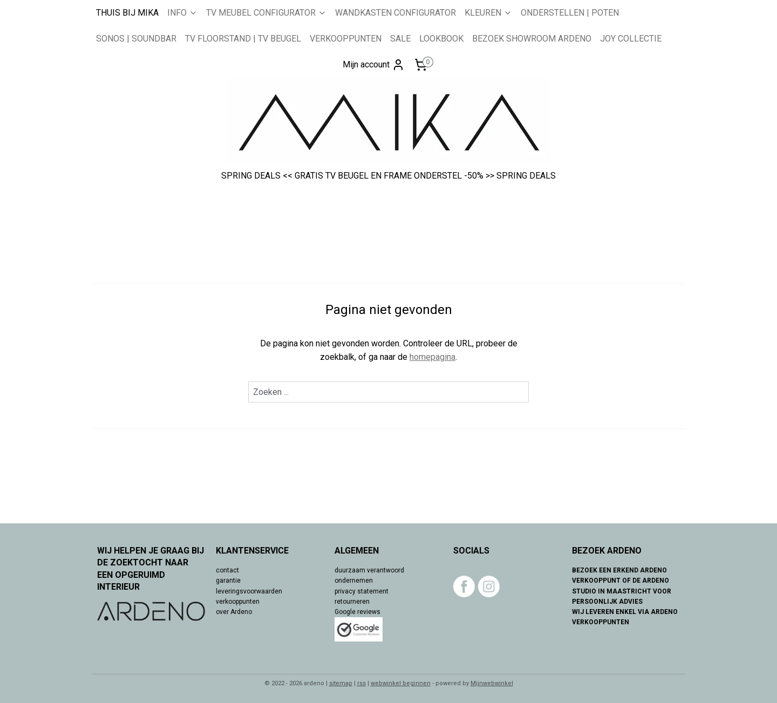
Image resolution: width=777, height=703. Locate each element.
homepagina (432, 357)
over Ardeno (234, 612)
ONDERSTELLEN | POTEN (570, 13)
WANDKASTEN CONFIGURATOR (395, 13)
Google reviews (357, 612)
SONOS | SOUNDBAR (136, 38)
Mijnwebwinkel (492, 683)
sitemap (340, 683)
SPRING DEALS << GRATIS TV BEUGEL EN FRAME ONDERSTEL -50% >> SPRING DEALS (388, 175)
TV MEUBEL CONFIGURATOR (266, 13)
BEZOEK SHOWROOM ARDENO (531, 38)
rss (361, 683)
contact (227, 570)
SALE (400, 38)
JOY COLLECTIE (631, 38)
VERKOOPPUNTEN (345, 38)
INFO (182, 13)
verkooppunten (238, 601)
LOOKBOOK (441, 38)
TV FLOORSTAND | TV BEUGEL (243, 38)
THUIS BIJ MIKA (127, 13)
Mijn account (374, 64)
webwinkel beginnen (401, 683)
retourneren (352, 601)
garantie (228, 580)
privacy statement (361, 591)
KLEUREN (488, 13)
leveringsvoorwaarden (249, 591)
